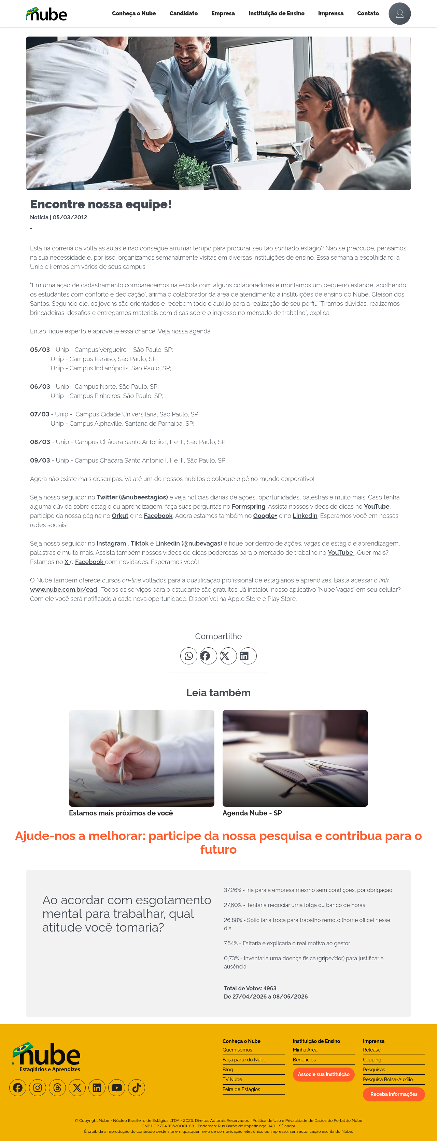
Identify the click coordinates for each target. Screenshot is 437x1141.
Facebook (90, 561)
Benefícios (304, 1059)
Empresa (223, 13)
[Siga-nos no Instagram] (37, 1087)
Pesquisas (374, 1069)
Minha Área (305, 1050)
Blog (228, 1069)
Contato (368, 13)
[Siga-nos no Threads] (57, 1087)
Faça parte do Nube (244, 1059)
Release (372, 1050)
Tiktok (140, 543)
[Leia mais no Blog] (141, 764)
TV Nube (232, 1079)
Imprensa (330, 13)
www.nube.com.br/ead (64, 589)
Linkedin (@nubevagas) (189, 543)
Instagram (112, 543)
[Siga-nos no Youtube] (116, 1087)
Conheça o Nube (134, 13)
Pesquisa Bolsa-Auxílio (388, 1079)
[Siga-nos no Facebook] (17, 1087)
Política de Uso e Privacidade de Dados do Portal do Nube (307, 1120)
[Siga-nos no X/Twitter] (77, 1087)
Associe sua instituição (324, 1074)
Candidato (184, 13)
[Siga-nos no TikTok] (136, 1087)
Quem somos (237, 1050)
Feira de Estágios (241, 1089)
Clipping (372, 1059)
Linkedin (305, 515)
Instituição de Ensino (277, 13)
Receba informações (394, 1094)
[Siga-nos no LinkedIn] (96, 1087)
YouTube (341, 552)
